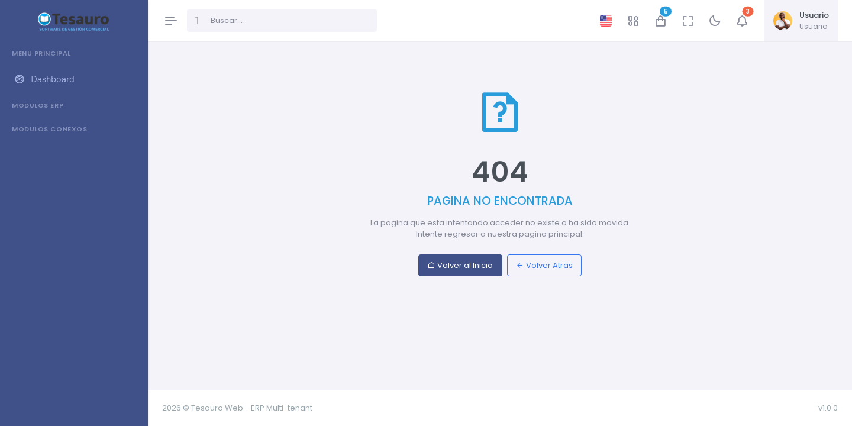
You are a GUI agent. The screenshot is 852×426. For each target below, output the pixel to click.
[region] (73, 226)
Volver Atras (544, 265)
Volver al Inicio (460, 265)
